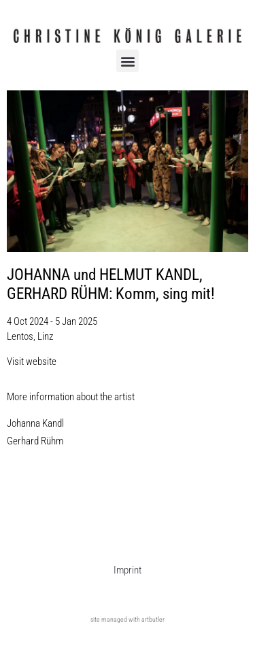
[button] (127, 61)
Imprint (127, 570)
